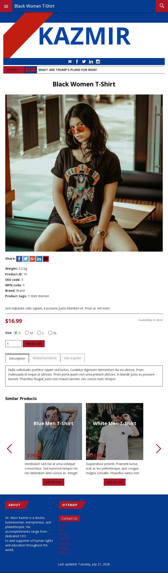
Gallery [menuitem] (64, 548)
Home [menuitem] (63, 525)
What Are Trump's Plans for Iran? (67, 70)
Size (8, 333)
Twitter (84, 61)
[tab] (17, 358)
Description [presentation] (17, 358)
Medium (70, 61)
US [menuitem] (61, 530)
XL (52, 333)
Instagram (98, 61)
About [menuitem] (63, 553)
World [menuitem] (63, 534)
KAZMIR (84, 35)
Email (46, 259)
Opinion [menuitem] (64, 543)
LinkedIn (91, 61)
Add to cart (34, 343)
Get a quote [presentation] (72, 358)
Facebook (77, 61)
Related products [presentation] (45, 358)
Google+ (32, 259)
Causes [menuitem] (64, 539)
